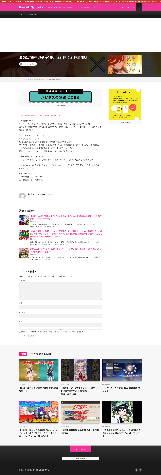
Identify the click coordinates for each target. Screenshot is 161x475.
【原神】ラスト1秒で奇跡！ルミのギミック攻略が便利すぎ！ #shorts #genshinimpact (80, 391)
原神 (33, 64)
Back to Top (80, 449)
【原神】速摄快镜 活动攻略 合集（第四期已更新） (80, 431)
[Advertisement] (80, 34)
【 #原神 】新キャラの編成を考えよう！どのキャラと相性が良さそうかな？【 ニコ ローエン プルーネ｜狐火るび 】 (38, 433)
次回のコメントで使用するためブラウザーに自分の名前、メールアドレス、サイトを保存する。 (52, 332)
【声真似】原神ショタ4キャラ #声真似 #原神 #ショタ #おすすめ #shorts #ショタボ (121, 433)
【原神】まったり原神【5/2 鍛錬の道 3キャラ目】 (121, 389)
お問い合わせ (32, 14)
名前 (21, 303)
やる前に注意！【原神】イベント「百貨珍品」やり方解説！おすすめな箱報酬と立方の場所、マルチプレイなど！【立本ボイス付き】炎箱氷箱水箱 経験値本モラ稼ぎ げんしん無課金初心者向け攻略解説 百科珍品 (66, 234)
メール (22, 312)
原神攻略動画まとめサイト (42, 470)
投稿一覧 (50, 194)
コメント (22, 280)
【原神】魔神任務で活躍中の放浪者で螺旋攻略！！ (38, 389)
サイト (21, 321)
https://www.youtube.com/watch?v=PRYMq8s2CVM (39, 115)
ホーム (21, 14)
